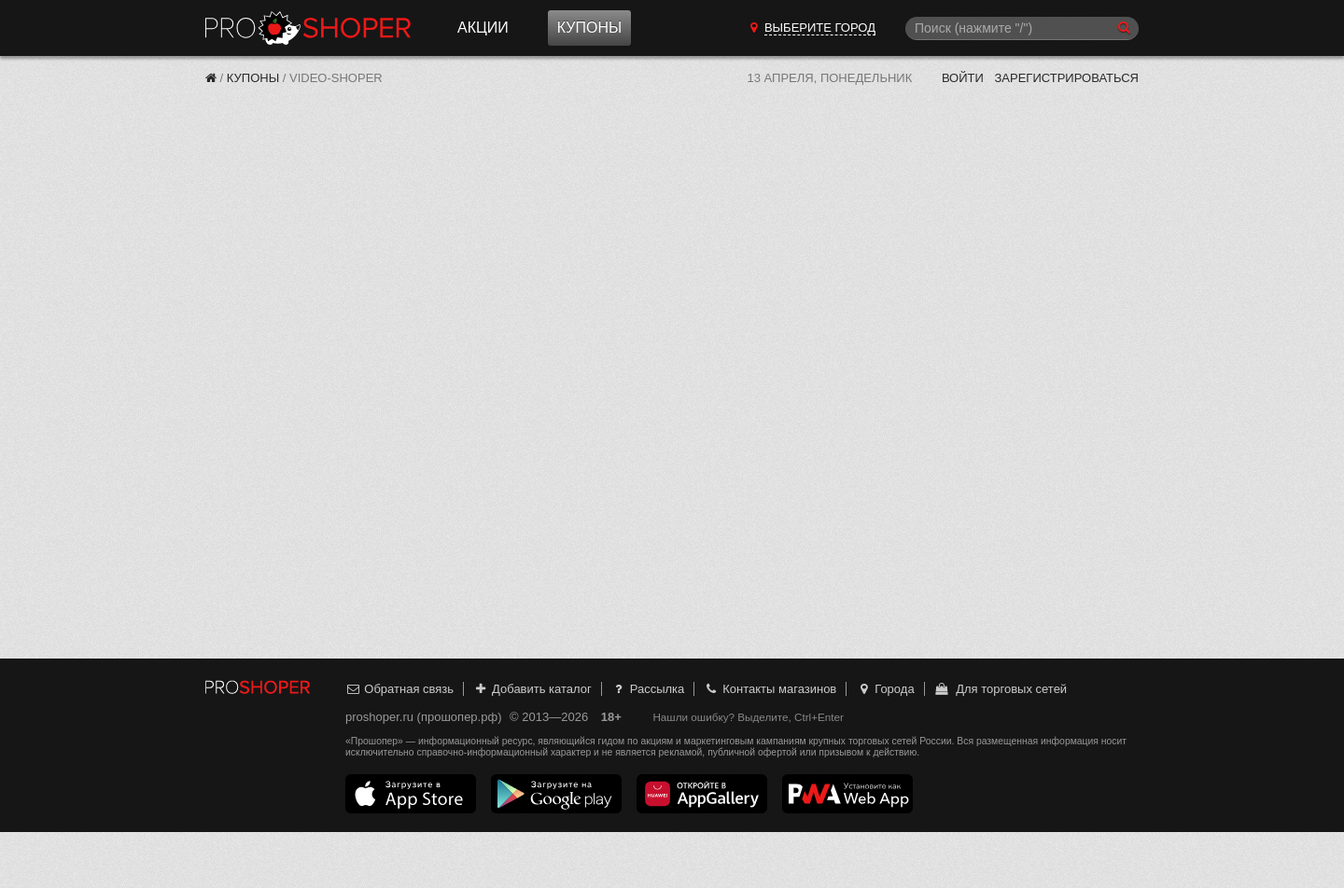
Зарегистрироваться (1066, 78)
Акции (483, 27)
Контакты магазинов (770, 689)
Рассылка (647, 689)
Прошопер (308, 28)
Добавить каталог (532, 689)
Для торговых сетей (1000, 689)
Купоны (589, 27)
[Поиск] (1022, 28)
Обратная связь (399, 689)
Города (885, 689)
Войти (963, 78)
